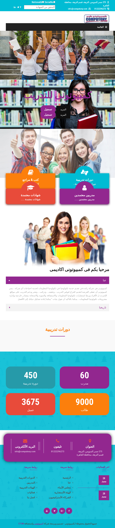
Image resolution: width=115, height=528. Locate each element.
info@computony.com (77, 9)
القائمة (102, 27)
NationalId (37, 2)
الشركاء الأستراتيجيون (61, 497)
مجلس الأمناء (65, 487)
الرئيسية (68, 477)
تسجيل (48, 109)
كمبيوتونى (38, 523)
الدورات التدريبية (28, 477)
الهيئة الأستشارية (63, 492)
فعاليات (32, 492)
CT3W (21, 523)
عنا (70, 482)
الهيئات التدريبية (28, 487)
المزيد (63, 109)
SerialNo (49, 2)
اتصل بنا (32, 497)
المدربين (32, 482)
